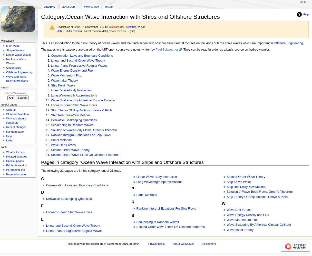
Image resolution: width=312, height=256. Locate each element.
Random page (15, 131)
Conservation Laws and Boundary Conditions (82, 55)
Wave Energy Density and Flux (72, 70)
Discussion (68, 6)
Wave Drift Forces (63, 145)
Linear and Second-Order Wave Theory (78, 60)
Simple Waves (15, 50)
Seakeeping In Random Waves (72, 125)
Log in (303, 1)
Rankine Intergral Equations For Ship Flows (81, 135)
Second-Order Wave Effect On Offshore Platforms (85, 155)
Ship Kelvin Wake (63, 85)
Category (49, 6)
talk (123, 26)
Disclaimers (209, 243)
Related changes (16, 156)
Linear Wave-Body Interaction (71, 90)
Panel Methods (61, 140)
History (109, 6)
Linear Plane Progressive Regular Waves (79, 65)
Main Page (13, 45)
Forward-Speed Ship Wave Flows (74, 105)
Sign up (11, 109)
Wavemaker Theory (64, 80)
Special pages (15, 161)
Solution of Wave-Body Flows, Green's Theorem (84, 130)
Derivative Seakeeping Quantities (74, 120)
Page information (16, 174)
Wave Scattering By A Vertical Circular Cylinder (83, 100)
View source (91, 6)
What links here (15, 152)
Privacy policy (156, 243)
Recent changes (16, 127)
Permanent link (15, 169)
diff (59, 31)
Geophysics (13, 67)
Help (302, 14)
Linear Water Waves (18, 54)
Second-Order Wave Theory (70, 150)
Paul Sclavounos (167, 49)
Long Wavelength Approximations (74, 95)
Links (9, 140)
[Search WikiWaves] (18, 93)
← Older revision (72, 31)
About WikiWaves (183, 243)
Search (5, 87)
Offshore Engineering (288, 43)
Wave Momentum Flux (66, 75)
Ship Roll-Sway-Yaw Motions (70, 115)
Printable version (16, 165)
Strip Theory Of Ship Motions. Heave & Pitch (81, 110)
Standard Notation (17, 114)
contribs (131, 26)
